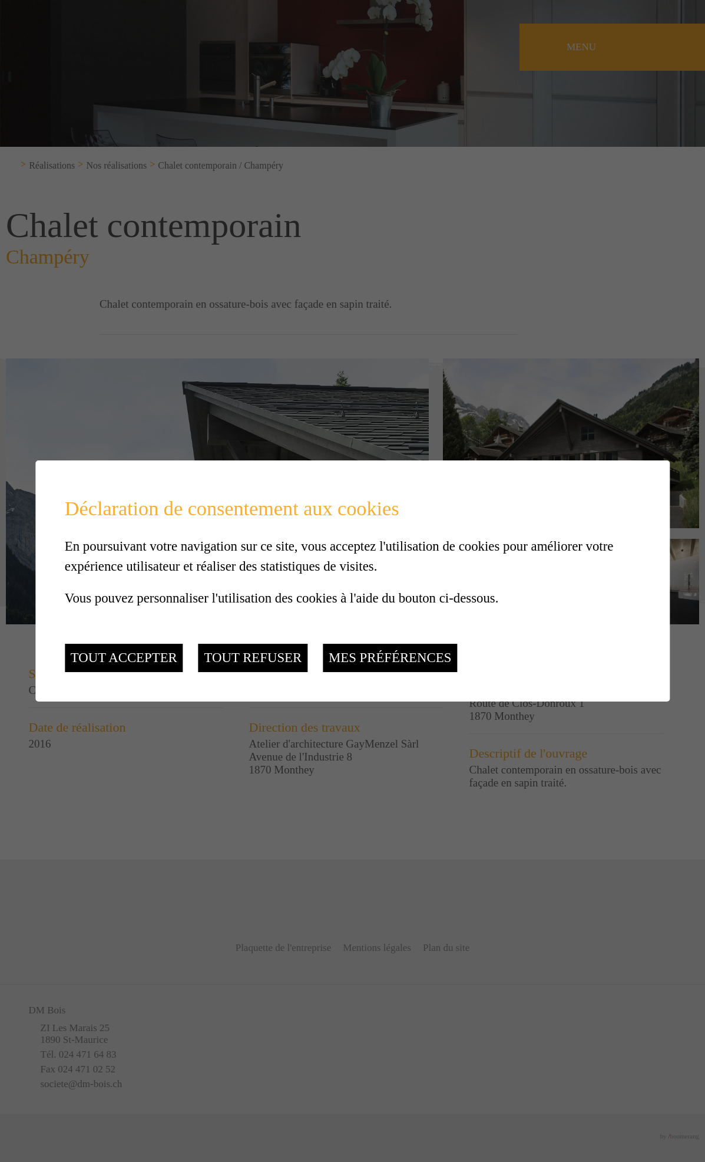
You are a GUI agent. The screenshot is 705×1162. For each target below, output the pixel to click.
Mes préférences (390, 657)
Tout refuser (253, 657)
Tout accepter (124, 657)
